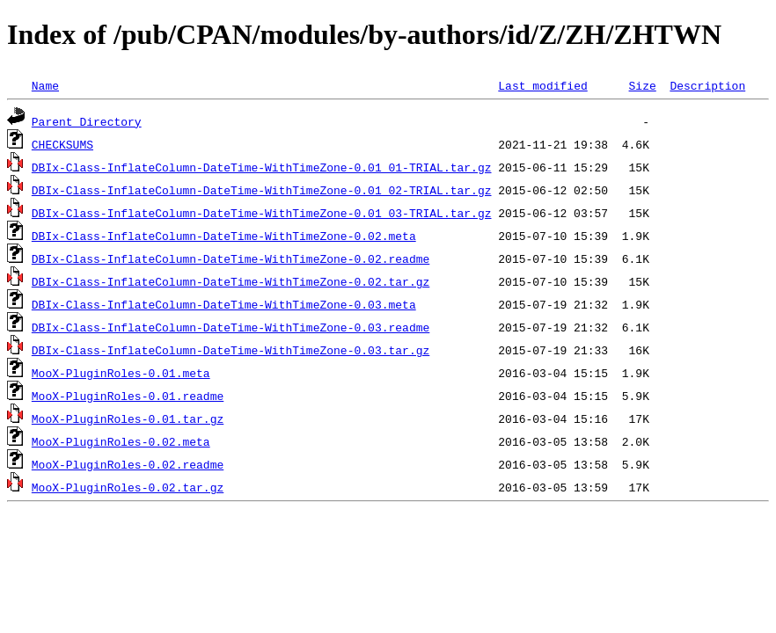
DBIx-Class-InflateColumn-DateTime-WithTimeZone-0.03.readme (230, 327)
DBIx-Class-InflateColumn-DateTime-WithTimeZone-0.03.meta (224, 304)
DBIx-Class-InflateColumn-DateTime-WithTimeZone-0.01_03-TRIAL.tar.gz (262, 213)
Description (707, 85)
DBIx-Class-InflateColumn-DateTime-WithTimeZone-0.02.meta (224, 236)
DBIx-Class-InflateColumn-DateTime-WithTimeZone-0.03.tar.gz (230, 350)
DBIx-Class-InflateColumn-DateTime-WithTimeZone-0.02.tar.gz (230, 281)
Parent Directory (87, 121)
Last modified (542, 85)
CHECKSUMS (62, 144)
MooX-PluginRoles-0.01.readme (127, 396)
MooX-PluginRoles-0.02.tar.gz (127, 487)
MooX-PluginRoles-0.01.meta (121, 373)
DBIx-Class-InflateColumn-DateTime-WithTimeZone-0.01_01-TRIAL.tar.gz (262, 167)
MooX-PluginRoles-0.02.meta (121, 441)
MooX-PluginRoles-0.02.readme (127, 464)
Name (45, 85)
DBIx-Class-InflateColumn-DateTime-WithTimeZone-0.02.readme (230, 258)
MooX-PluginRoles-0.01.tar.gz (127, 418)
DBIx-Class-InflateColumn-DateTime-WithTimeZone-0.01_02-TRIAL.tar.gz (262, 190)
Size (641, 85)
